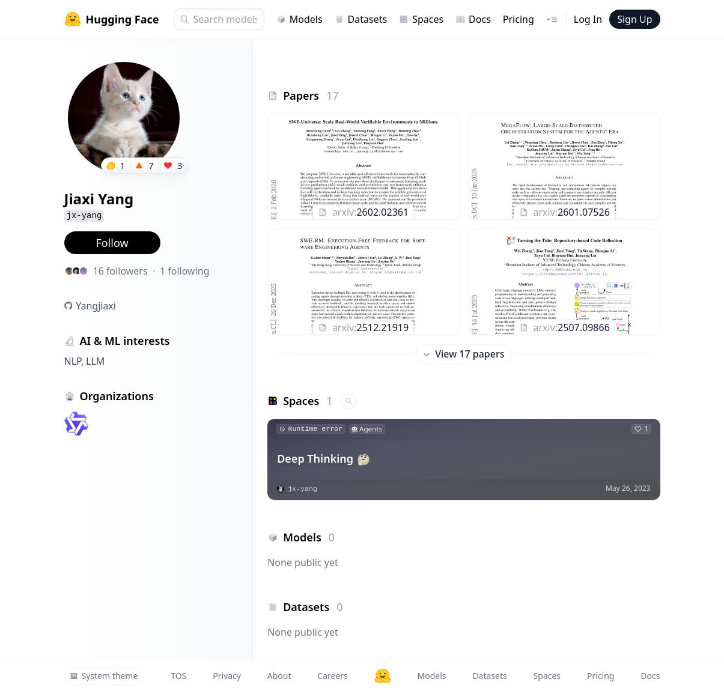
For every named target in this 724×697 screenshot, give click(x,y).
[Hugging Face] (382, 676)
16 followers (120, 271)
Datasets (361, 19)
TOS (178, 675)
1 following (185, 271)
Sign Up (634, 19)
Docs (473, 19)
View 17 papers (463, 354)
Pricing (518, 19)
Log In (588, 19)
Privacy (227, 675)
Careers (332, 675)
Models (299, 19)
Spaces (421, 19)
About (279, 675)
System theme (104, 675)
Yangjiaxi (96, 305)
